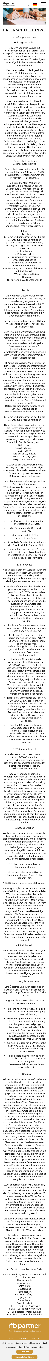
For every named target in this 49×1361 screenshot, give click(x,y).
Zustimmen (24, 1352)
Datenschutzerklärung (24, 1357)
